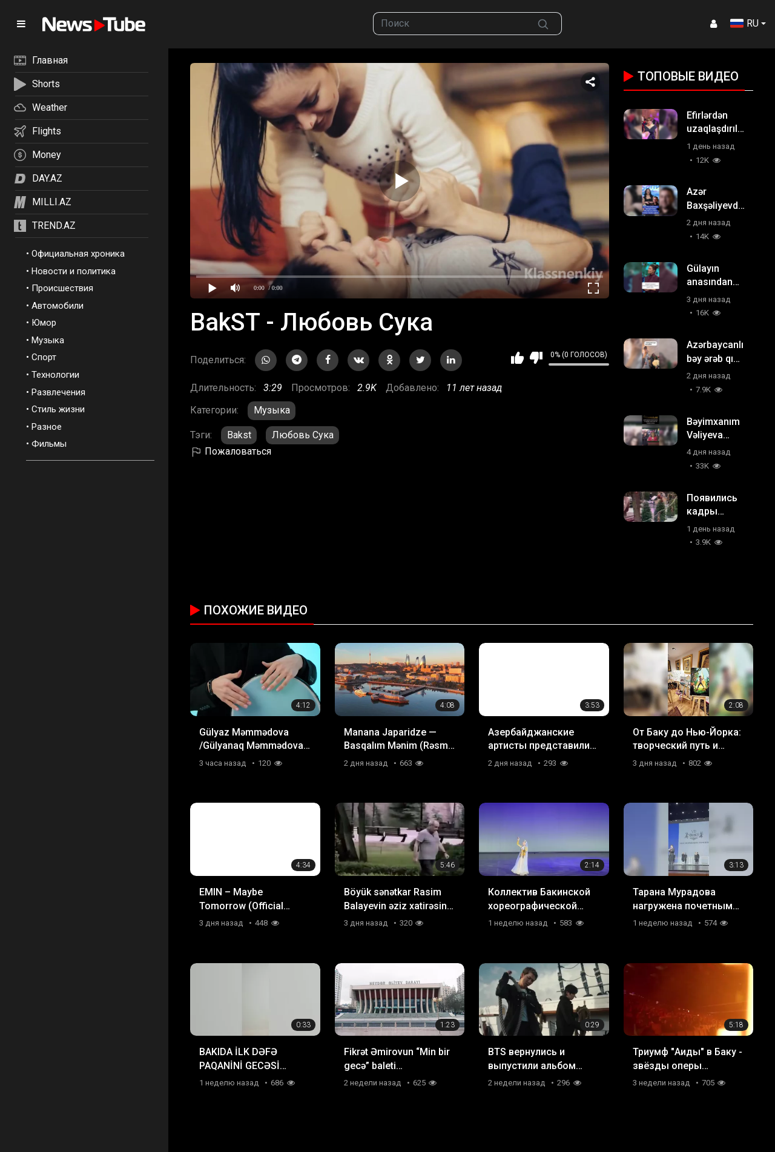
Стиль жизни (58, 409)
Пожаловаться (230, 451)
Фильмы (49, 443)
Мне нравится (517, 358)
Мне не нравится (536, 358)
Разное (46, 426)
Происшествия (62, 288)
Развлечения (58, 392)
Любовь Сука (303, 435)
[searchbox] (449, 23)
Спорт (43, 357)
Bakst (239, 435)
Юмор (43, 322)
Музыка (47, 340)
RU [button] (744, 23)
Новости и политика (73, 271)
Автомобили (57, 305)
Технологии (55, 374)
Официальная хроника (78, 253)
